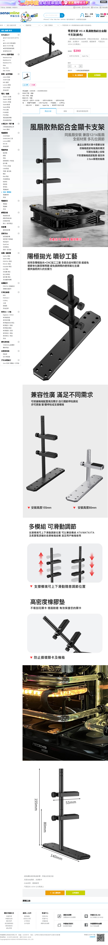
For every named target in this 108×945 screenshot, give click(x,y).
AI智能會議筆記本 (8, 127)
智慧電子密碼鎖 (8, 239)
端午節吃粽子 (71, 19)
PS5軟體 (5, 112)
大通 (4, 303)
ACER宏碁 (6, 136)
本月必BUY (5, 35)
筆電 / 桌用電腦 (6, 74)
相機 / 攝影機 (6, 253)
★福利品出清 (7, 51)
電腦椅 (5, 206)
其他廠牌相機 (7, 279)
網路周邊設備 (7, 218)
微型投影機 (6, 230)
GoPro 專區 (6, 256)
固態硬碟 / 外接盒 (8, 161)
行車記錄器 (5, 292)
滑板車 (5, 354)
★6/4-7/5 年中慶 (8, 46)
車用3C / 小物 (6, 312)
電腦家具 (4, 201)
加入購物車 (77, 75)
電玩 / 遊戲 (5, 94)
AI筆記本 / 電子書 (7, 124)
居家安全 (4, 233)
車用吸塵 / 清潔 (8, 330)
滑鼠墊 (5, 184)
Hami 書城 (6, 129)
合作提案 (27, 923)
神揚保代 (15, 7)
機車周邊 (6, 347)
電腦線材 (6, 189)
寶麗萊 (5, 306)
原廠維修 (45, 921)
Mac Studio (6, 70)
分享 (26, 85)
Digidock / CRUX (8, 315)
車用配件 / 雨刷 (8, 325)
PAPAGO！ (6, 298)
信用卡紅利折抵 (74, 56)
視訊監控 (6, 242)
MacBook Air (7, 60)
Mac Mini (6, 68)
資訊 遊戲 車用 (11, 25)
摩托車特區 (5, 342)
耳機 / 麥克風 (7, 171)
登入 (86, 14)
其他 (4, 197)
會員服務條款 (9, 923)
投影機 (3, 227)
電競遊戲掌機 (7, 117)
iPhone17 (47, 19)
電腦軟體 (6, 195)
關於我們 (9, 921)
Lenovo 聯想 (7, 85)
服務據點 (8, 7)
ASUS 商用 (6, 87)
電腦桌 (5, 204)
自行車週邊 (6, 357)
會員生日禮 (27, 918)
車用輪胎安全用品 (8, 323)
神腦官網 (9, 916)
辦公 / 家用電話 (8, 223)
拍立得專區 (6, 274)
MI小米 (5, 144)
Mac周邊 (5, 176)
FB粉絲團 (103, 7)
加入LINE (86, 7)
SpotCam (6, 244)
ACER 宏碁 (6, 80)
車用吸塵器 (6, 317)
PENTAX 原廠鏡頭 (9, 286)
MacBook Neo (7, 57)
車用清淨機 (6, 320)
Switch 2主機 (7, 97)
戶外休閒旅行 (6, 360)
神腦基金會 (9, 918)
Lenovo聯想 (6, 141)
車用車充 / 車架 (8, 336)
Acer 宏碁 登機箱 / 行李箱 (11, 363)
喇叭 (4, 174)
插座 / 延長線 (7, 249)
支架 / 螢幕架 (49, 25)
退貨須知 (45, 916)
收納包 (5, 181)
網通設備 (4, 212)
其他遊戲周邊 (7, 120)
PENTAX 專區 (7, 261)
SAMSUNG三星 (8, 138)
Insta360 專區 (7, 266)
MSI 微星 (6, 82)
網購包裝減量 (45, 923)
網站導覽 (9, 928)
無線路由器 (6, 215)
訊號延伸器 (6, 221)
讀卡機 (5, 163)
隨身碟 (5, 153)
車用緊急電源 (7, 328)
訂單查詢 (27, 921)
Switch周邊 (6, 107)
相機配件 (4, 283)
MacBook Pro (7, 63)
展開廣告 (103, 2)
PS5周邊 (5, 115)
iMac (4, 65)
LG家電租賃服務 (81, 19)
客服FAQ (45, 918)
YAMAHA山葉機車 (8, 345)
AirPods (63, 19)
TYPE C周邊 (7, 166)
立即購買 (97, 75)
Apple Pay (85, 56)
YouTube (94, 7)
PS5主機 (5, 110)
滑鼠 (4, 158)
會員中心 (89, 16)
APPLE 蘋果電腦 (7, 54)
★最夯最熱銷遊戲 (8, 48)
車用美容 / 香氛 (8, 333)
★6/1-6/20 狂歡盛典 (9, 43)
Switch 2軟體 (7, 99)
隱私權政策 (9, 926)
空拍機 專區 (6, 272)
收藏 (33, 85)
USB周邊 (6, 168)
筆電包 (5, 187)
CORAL (5, 300)
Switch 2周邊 (7, 102)
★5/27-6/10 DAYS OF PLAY (11, 39)
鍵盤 (4, 155)
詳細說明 (92, 936)
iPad (51, 19)
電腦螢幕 (4, 133)
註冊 (91, 14)
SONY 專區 (6, 259)
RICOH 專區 (7, 264)
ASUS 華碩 (6, 77)
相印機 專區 (6, 277)
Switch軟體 (6, 104)
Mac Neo (57, 19)
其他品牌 (6, 90)
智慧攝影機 (6, 236)
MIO (4, 295)
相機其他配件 (7, 289)
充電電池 (6, 247)
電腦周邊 (28, 25)
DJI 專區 (5, 269)
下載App (2, 7)
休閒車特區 (5, 351)
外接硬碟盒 (6, 179)
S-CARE (77, 7)
